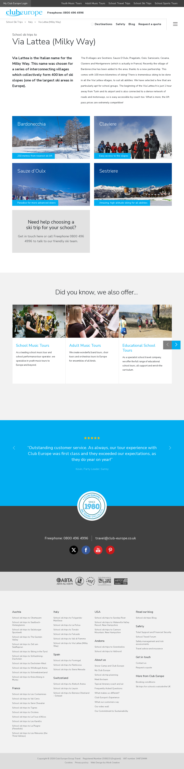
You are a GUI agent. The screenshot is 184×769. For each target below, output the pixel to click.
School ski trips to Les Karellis (27, 721)
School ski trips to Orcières (25, 712)
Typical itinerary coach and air (109, 684)
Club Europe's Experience (107, 697)
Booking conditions (145, 682)
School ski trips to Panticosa (67, 665)
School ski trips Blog (146, 617)
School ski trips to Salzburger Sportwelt (26, 631)
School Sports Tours (166, 3)
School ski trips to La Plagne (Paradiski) (26, 727)
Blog (132, 24)
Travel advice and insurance (149, 648)
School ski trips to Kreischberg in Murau (28, 678)
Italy (30, 22)
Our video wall (102, 706)
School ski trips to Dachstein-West (29, 663)
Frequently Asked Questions (108, 688)
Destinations (101, 24)
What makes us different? (107, 693)
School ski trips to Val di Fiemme (69, 638)
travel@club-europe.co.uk (115, 538)
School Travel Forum (146, 636)
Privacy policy (81, 762)
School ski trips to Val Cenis (26, 698)
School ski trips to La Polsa (66, 625)
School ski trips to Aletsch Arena (69, 684)
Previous (167, 345)
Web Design (97, 762)
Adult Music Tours (95, 3)
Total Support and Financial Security (153, 632)
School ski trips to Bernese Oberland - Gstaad (71, 694)
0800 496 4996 (75, 538)
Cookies (69, 762)
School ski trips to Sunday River (110, 617)
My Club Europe (102, 670)
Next (176, 345)
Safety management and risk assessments (149, 642)
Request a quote (149, 24)
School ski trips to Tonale (65, 629)
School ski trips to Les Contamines (29, 694)
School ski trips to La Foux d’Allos (29, 716)
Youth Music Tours (71, 3)
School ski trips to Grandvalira (110, 646)
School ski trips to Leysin (65, 688)
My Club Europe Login (15, 3)
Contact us (141, 663)
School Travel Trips (119, 3)
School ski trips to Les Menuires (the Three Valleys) (29, 734)
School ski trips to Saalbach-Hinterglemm (26, 624)
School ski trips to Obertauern (27, 617)
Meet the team (101, 679)
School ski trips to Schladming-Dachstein (27, 657)
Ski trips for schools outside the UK (153, 686)
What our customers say (107, 702)
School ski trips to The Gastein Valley (27, 638)
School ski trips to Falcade (66, 634)
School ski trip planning (106, 674)
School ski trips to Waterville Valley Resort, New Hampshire (112, 624)
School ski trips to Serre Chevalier (28, 703)
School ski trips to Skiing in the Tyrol (30, 651)
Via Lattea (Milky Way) (49, 22)
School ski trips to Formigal (67, 660)
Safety (120, 24)
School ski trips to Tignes (24, 707)
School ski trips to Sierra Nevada (69, 669)
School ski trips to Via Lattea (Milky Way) (70, 644)
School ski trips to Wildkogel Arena (29, 668)
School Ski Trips (142, 3)
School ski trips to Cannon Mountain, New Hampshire (108, 631)
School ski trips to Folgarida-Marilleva (67, 619)
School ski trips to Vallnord (108, 651)
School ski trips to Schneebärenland (29, 672)
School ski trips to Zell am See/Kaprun (25, 645)
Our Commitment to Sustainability (111, 711)
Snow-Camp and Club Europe (109, 665)
